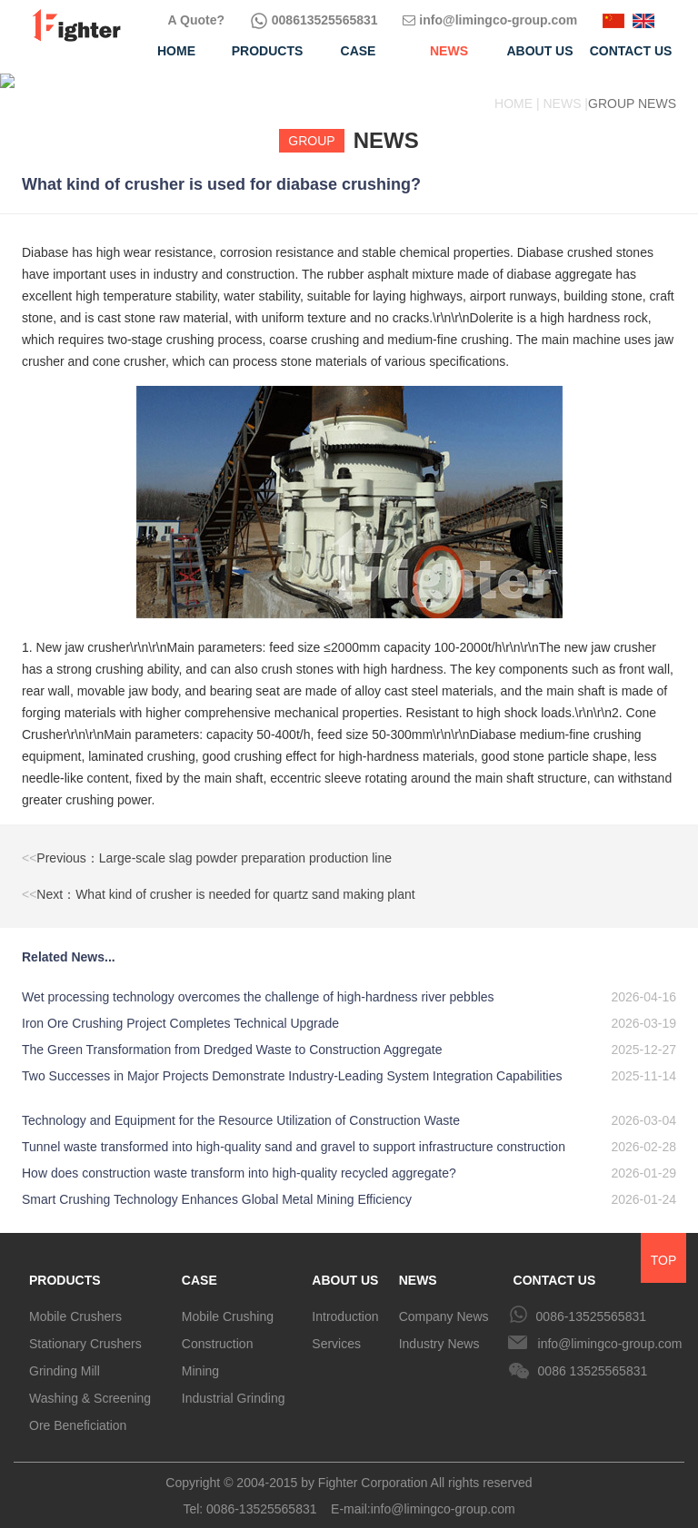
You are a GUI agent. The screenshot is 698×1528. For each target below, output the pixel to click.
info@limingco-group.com (490, 20)
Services (336, 1329)
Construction (218, 1329)
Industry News (439, 1329)
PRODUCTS (65, 1265)
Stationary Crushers (85, 1329)
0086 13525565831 (593, 1356)
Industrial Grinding (233, 1383)
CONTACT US (555, 1265)
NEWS (418, 1265)
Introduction (345, 1302)
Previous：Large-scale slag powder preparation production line (207, 843)
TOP (664, 1245)
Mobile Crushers (75, 1302)
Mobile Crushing (228, 1302)
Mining (200, 1356)
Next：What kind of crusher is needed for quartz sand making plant (218, 879)
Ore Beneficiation (77, 1411)
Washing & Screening (90, 1383)
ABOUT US (345, 1265)
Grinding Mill (64, 1356)
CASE (199, 1265)
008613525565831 (314, 20)
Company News (444, 1302)
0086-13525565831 (591, 1302)
